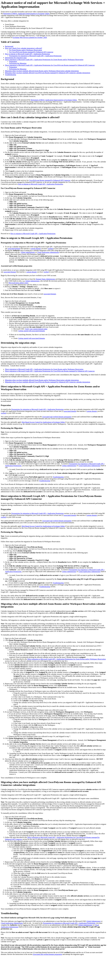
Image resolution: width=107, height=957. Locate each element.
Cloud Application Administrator (48, 252)
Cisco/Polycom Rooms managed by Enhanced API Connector (49, 180)
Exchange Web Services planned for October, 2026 (30, 37)
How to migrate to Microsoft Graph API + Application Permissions (27, 54)
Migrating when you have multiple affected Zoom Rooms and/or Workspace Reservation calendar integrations (42, 71)
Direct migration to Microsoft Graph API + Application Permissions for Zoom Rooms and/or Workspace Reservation (44, 59)
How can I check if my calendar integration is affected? (23, 48)
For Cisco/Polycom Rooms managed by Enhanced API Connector (31, 52)
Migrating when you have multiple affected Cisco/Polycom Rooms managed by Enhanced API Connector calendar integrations (47, 73)
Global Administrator (28, 252)
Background (9, 46)
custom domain (36, 248)
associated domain (14, 248)
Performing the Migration (17, 63)
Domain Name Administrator (45, 279)
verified (50, 248)
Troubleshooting (10, 75)
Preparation (13, 61)
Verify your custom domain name (36, 329)
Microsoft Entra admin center (18, 283)
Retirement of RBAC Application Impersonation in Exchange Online (26, 13)
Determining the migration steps (16, 58)
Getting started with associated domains (31, 331)
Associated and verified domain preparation (56, 417)
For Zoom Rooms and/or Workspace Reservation (25, 50)
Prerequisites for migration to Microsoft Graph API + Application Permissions (35, 56)
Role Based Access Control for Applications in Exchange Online (43, 422)
